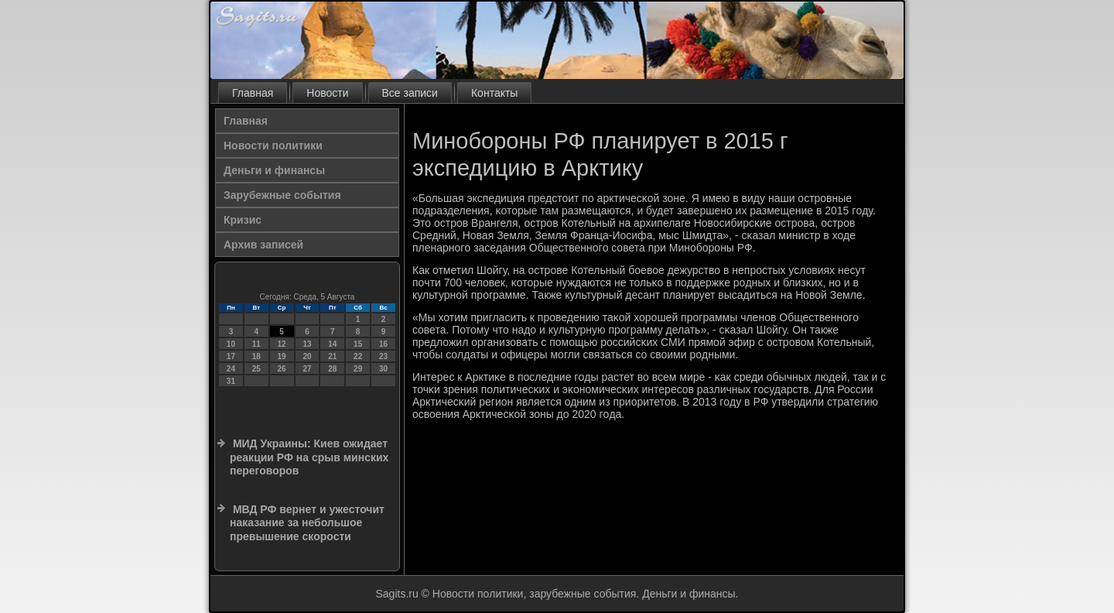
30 (383, 369)
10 (231, 344)
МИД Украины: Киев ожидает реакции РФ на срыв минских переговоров (309, 457)
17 (231, 356)
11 (256, 344)
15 (358, 344)
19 (282, 356)
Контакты (494, 93)
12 (282, 344)
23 (383, 356)
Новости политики (273, 145)
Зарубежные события (282, 195)
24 (231, 369)
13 (306, 344)
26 (282, 369)
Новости (327, 93)
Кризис (242, 220)
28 (332, 369)
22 (358, 356)
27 (306, 369)
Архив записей (263, 244)
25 (256, 369)
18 (256, 356)
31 (231, 381)
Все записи (410, 93)
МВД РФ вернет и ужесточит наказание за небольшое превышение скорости (307, 523)
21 (332, 356)
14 (332, 344)
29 (358, 369)
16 (383, 344)
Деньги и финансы (274, 170)
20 (306, 356)
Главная (252, 93)
